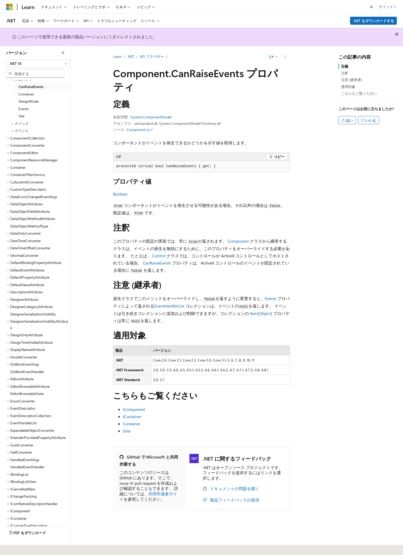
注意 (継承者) (351, 79)
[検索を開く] (372, 7)
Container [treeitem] (26, 94)
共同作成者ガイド (148, 496)
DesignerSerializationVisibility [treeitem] (33, 314)
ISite (127, 431)
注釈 (344, 73)
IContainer (132, 416)
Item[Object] (261, 313)
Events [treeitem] (24, 108)
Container (131, 423)
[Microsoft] (9, 7)
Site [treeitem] (21, 115)
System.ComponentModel (150, 116)
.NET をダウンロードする (373, 20)
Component (238, 241)
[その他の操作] (285, 57)
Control (159, 255)
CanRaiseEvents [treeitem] (31, 86)
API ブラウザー (152, 56)
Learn (117, 56)
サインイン (388, 6)
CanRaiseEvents (157, 263)
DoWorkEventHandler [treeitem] (27, 371)
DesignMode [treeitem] (29, 101)
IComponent (134, 409)
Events (270, 298)
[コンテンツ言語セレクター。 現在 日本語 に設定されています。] (16, 547)
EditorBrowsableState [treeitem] (27, 393)
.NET (130, 56)
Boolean (120, 194)
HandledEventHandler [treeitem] (27, 466)
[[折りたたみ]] (63, 52)
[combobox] (38, 63)
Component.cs (138, 129)
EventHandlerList (169, 306)
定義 (344, 66)
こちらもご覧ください (359, 93)
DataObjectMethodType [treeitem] (29, 226)
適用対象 (348, 86)
